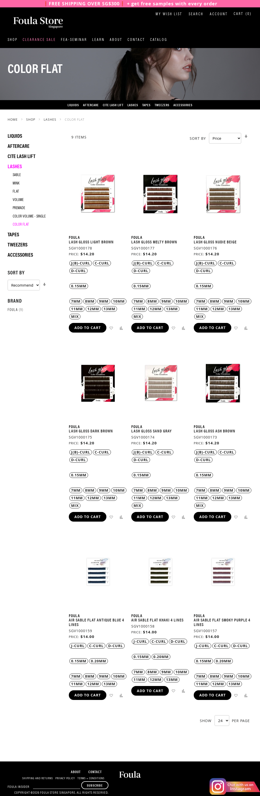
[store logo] (33, 22)
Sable (17, 175)
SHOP (31, 119)
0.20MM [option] (98, 661)
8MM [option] (89, 301)
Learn (98, 40)
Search (196, 14)
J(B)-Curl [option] (80, 263)
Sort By (198, 138)
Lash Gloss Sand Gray (151, 431)
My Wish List (169, 14)
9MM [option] (103, 301)
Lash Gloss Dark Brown (91, 431)
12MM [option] (93, 308)
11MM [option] (77, 308)
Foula (15, 310)
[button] (111, 327)
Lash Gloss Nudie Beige (215, 242)
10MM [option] (119, 301)
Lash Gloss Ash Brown (214, 431)
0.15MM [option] (78, 286)
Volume (18, 200)
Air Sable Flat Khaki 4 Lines (157, 620)
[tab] (33, 279)
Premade (19, 208)
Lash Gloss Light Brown (91, 242)
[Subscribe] (94, 785)
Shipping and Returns (37, 778)
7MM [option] (75, 301)
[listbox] (98, 267)
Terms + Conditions (90, 778)
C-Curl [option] (102, 263)
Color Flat (21, 225)
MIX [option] (75, 316)
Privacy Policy (65, 778)
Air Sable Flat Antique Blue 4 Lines (96, 622)
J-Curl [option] (78, 645)
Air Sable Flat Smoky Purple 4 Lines (222, 622)
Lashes (50, 119)
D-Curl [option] (78, 270)
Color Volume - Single (29, 216)
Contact (136, 40)
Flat (16, 192)
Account (219, 14)
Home (13, 119)
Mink (16, 183)
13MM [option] (109, 308)
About (116, 40)
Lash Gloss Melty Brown (154, 242)
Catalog (158, 40)
